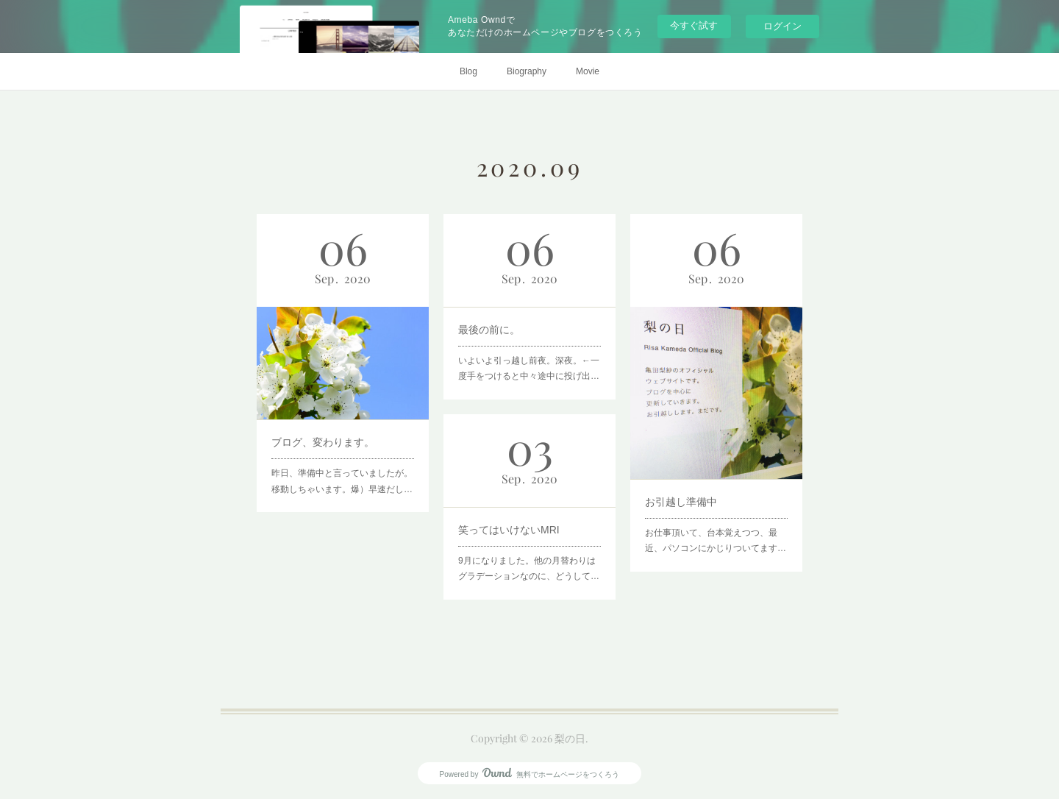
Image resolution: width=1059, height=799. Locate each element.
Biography (526, 71)
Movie (587, 71)
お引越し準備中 (686, 485)
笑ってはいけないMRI (512, 526)
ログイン (782, 26)
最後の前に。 (495, 326)
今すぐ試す (694, 25)
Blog (468, 71)
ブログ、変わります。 (325, 430)
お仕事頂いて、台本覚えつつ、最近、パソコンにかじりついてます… (715, 517)
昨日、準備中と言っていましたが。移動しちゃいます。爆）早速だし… (342, 463)
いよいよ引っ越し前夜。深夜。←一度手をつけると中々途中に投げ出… (528, 359)
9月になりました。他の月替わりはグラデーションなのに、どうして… (528, 558)
